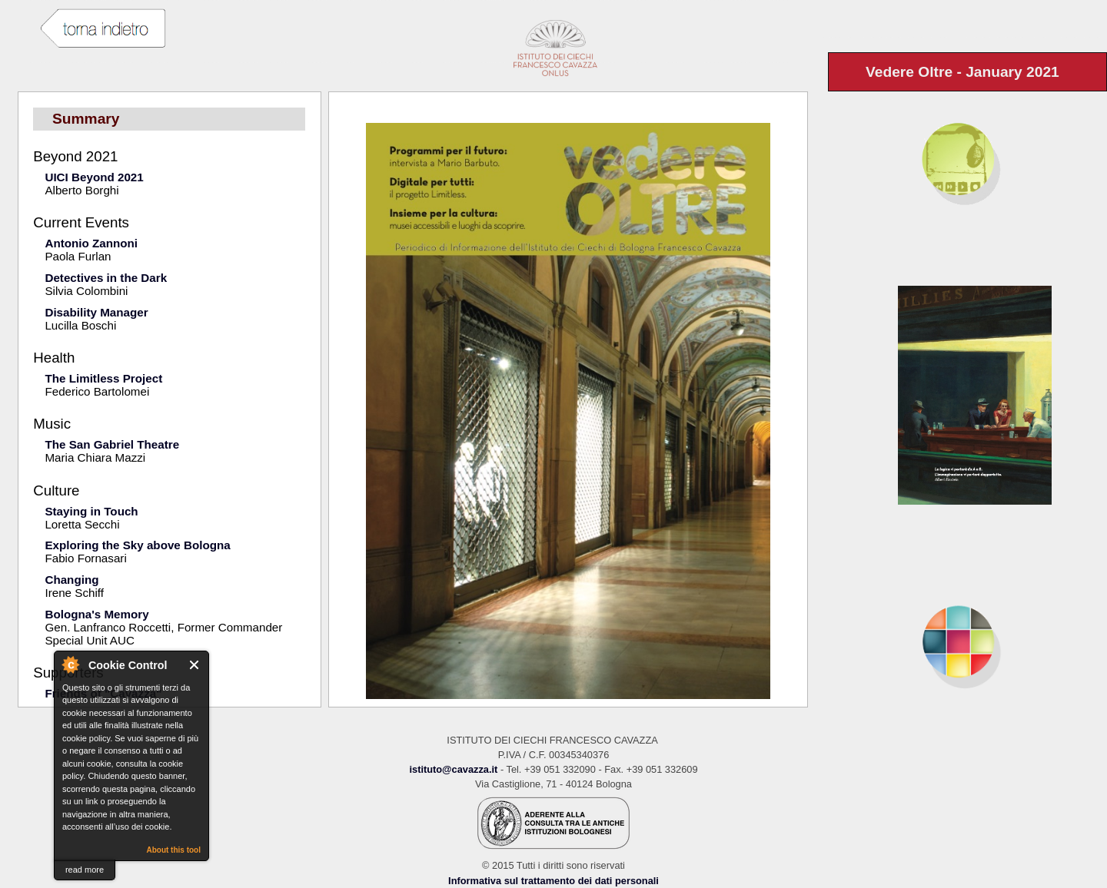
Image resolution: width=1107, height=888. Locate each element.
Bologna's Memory (96, 614)
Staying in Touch (91, 511)
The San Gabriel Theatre (112, 444)
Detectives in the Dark (106, 277)
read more (84, 869)
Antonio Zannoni (91, 243)
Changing (71, 579)
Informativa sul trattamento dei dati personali (553, 880)
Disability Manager (96, 312)
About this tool (173, 850)
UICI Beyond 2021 (94, 177)
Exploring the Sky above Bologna (137, 545)
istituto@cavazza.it (453, 769)
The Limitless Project (103, 378)
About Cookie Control (70, 664)
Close (195, 665)
